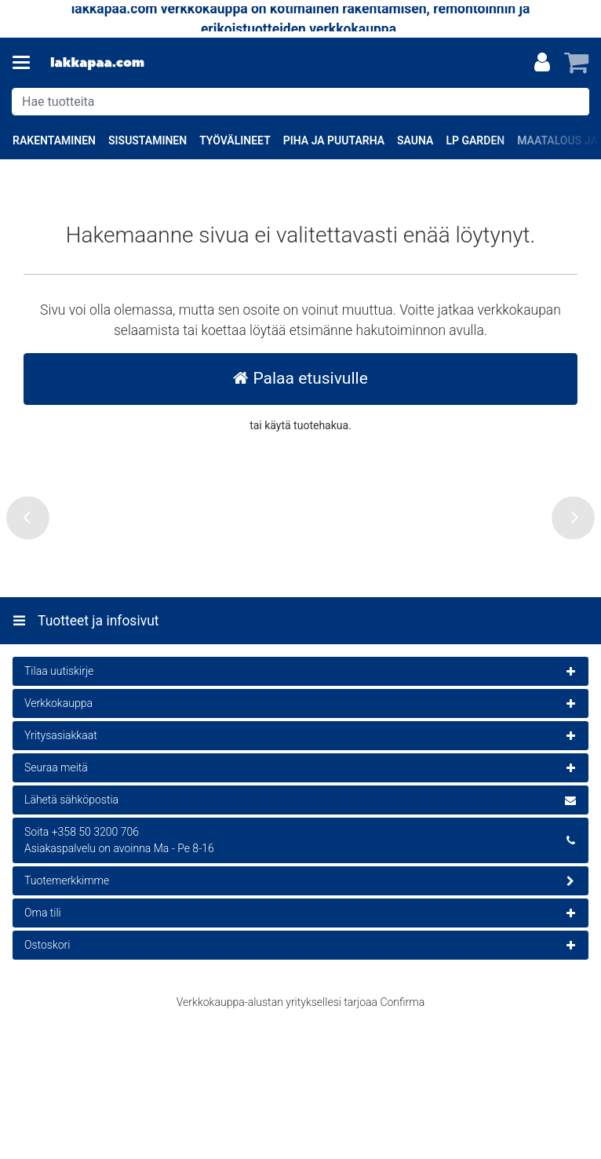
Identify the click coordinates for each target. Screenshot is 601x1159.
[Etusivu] (97, 63)
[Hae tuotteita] (300, 101)
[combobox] (300, 101)
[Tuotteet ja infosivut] (26, 63)
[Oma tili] (542, 63)
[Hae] (574, 101)
